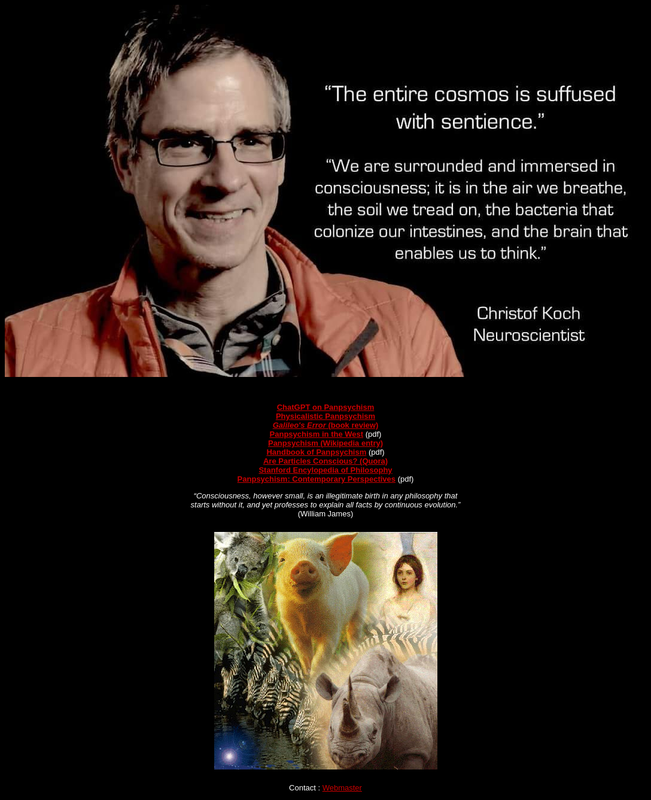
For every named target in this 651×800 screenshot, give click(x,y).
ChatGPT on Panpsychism (326, 407)
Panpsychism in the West (317, 434)
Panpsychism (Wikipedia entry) (325, 443)
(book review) (326, 425)
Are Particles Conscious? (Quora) (325, 461)
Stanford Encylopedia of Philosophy (325, 470)
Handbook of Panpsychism (316, 452)
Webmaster (342, 787)
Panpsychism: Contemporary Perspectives (317, 478)
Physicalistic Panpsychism (325, 416)
